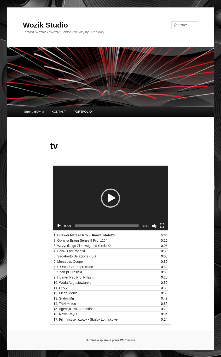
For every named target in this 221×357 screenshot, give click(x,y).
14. (64, 304)
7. (73, 267)
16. (65, 314)
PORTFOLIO (83, 111)
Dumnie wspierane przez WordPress (110, 340)
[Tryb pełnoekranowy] (162, 225)
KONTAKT (59, 111)
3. (82, 246)
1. (84, 235)
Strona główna (34, 111)
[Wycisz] (154, 225)
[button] (110, 198)
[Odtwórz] (59, 225)
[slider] (107, 225)
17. (85, 319)
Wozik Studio (45, 25)
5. (74, 256)
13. (64, 298)
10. (72, 282)
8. (67, 272)
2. (80, 240)
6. (68, 261)
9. (73, 277)
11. (60, 288)
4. (69, 251)
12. (65, 293)
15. (74, 309)
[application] (110, 198)
